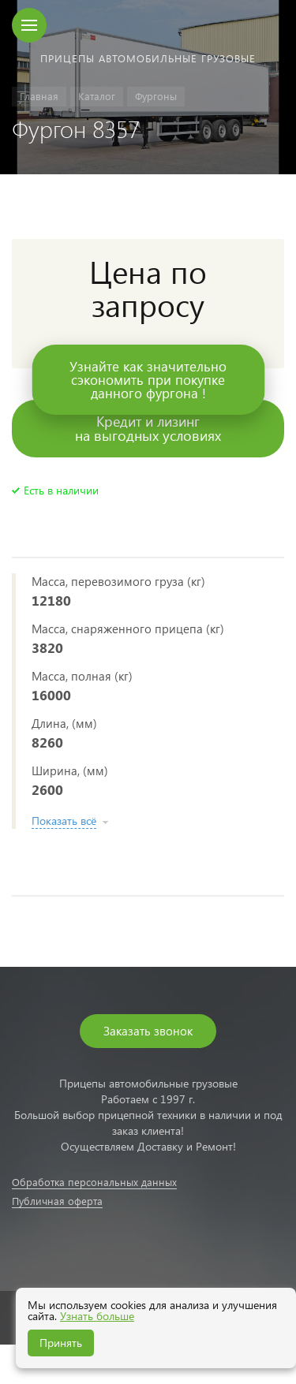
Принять (60, 1342)
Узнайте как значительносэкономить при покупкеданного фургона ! (148, 379)
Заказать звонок (148, 1031)
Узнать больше (97, 1315)
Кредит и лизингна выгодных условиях (148, 428)
